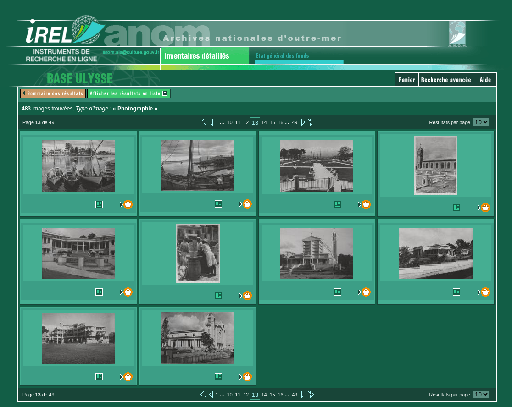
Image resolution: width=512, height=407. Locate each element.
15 (272, 122)
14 (264, 122)
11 (238, 122)
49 (294, 122)
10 (230, 122)
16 (281, 122)
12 (246, 122)
